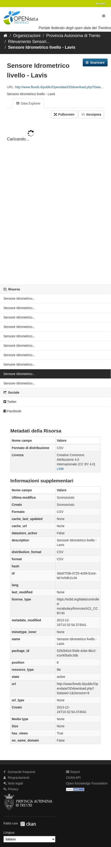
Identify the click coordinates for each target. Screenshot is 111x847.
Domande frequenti (19, 772)
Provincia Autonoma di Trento (73, 35)
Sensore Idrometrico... (19, 298)
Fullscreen (64, 114)
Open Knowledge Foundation (87, 783)
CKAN (28, 823)
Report (73, 772)
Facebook (12, 411)
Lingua (8, 832)
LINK (60, 469)
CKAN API (73, 777)
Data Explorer (28, 103)
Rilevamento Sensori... (29, 41)
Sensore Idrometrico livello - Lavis (41, 47)
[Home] (5, 35)
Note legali (13, 783)
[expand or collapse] (104, 15)
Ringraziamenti (16, 777)
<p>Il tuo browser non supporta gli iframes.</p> (55, 202)
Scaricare (95, 62)
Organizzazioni (26, 35)
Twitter (10, 402)
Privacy (10, 789)
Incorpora (91, 114)
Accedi (100, 3)
